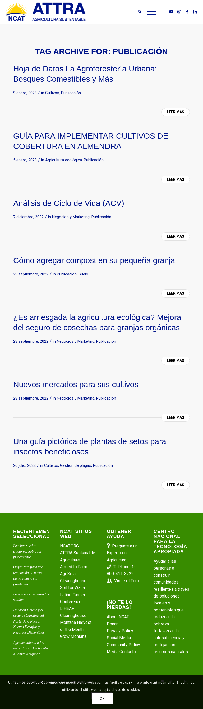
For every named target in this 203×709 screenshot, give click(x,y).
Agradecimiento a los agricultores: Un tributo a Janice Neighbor (30, 648)
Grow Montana (73, 636)
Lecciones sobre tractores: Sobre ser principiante (27, 551)
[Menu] (150, 11)
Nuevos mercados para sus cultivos (76, 384)
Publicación (71, 92)
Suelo (83, 274)
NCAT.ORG (69, 545)
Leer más (175, 112)
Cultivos (52, 92)
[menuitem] (139, 11)
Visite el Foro (126, 580)
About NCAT (118, 616)
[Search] (139, 11)
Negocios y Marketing (71, 217)
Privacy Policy (120, 630)
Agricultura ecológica (63, 160)
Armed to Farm (73, 566)
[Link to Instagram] (179, 12)
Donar (112, 624)
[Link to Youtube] (171, 12)
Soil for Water (72, 587)
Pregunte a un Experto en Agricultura (122, 552)
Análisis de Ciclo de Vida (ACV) (68, 203)
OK (102, 699)
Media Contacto (121, 651)
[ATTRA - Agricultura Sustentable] (45, 11)
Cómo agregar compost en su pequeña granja (94, 260)
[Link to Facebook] (187, 12)
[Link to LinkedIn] (195, 12)
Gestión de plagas (75, 465)
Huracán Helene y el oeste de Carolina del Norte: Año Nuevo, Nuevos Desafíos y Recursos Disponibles (28, 621)
